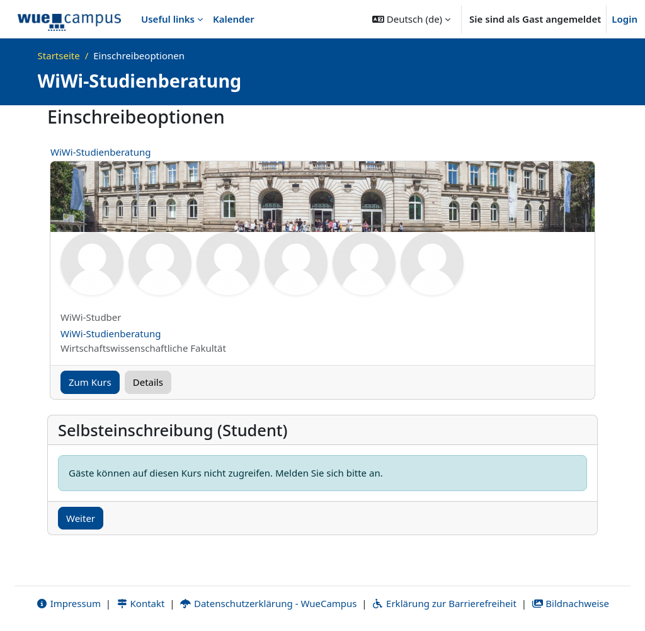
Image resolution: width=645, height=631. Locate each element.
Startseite (59, 55)
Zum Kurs (90, 382)
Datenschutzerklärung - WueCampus (268, 604)
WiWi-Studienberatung (100, 152)
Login (624, 19)
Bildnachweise (570, 604)
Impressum (68, 604)
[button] (411, 19)
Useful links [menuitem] (168, 19)
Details (148, 382)
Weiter (80, 518)
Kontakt (140, 604)
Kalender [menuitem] (233, 19)
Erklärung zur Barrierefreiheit (444, 604)
